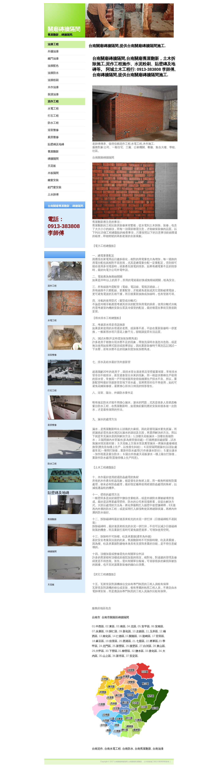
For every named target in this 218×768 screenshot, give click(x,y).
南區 (123, 626)
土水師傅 (53, 194)
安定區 (134, 655)
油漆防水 (53, 72)
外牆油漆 (53, 51)
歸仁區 (113, 631)
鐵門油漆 (53, 58)
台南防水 (127, 748)
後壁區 (134, 646)
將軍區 (154, 641)
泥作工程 (53, 101)
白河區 (147, 646)
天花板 (52, 165)
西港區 (127, 641)
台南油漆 (158, 748)
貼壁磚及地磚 (56, 144)
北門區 (107, 646)
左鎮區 (140, 631)
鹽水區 (139, 650)
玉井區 (154, 631)
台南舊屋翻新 (143, 748)
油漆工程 (53, 44)
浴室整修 (53, 130)
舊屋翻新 (53, 151)
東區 (112, 626)
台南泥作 (97, 748)
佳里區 (113, 641)
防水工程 (53, 122)
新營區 (120, 646)
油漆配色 (53, 65)
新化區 (127, 631)
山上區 (107, 655)
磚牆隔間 (53, 158)
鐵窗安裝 (53, 180)
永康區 (100, 631)
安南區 (159, 626)
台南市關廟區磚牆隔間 (115, 617)
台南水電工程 (112, 748)
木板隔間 (53, 173)
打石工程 (53, 115)
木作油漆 (53, 87)
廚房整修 (53, 137)
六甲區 (100, 650)
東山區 (161, 646)
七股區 (140, 641)
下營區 (113, 650)
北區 (133, 626)
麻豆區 (100, 641)
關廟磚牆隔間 (64, 29)
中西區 (100, 626)
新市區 (120, 655)
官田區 (160, 636)
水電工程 (53, 108)
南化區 (107, 636)
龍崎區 (146, 636)
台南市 (96, 617)
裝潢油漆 (53, 94)
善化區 (153, 650)
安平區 (146, 626)
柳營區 (126, 650)
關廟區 (133, 636)
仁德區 (120, 636)
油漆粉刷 (53, 80)
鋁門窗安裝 (54, 187)
